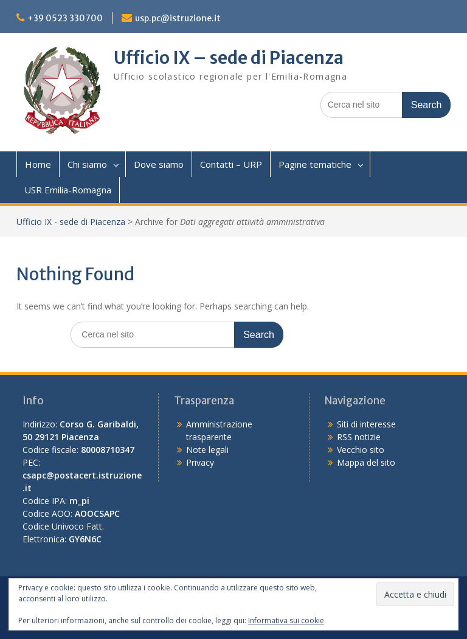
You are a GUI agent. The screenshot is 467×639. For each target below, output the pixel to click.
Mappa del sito (366, 462)
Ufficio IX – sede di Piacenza (229, 58)
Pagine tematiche (314, 164)
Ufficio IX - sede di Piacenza (70, 221)
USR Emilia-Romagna (67, 190)
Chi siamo (87, 164)
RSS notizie (359, 437)
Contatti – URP (231, 164)
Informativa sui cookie (286, 620)
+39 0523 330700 (65, 18)
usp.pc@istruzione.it (178, 18)
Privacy (200, 462)
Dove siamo (159, 164)
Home (38, 164)
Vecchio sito (360, 449)
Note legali (207, 449)
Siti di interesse (366, 424)
